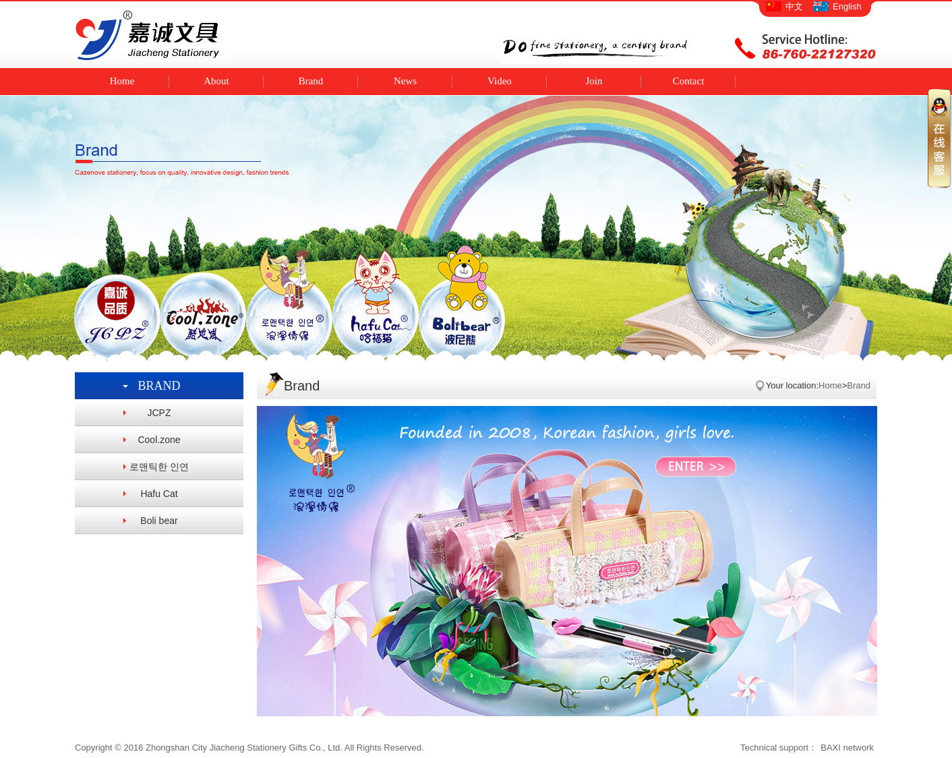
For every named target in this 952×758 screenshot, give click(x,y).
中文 (794, 6)
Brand (311, 81)
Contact (689, 81)
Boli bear (158, 520)
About (216, 81)
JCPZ (159, 412)
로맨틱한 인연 (159, 466)
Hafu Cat (158, 493)
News (405, 81)
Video (499, 81)
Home (122, 81)
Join (593, 81)
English (847, 6)
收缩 (939, 138)
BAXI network (847, 747)
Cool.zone (159, 439)
